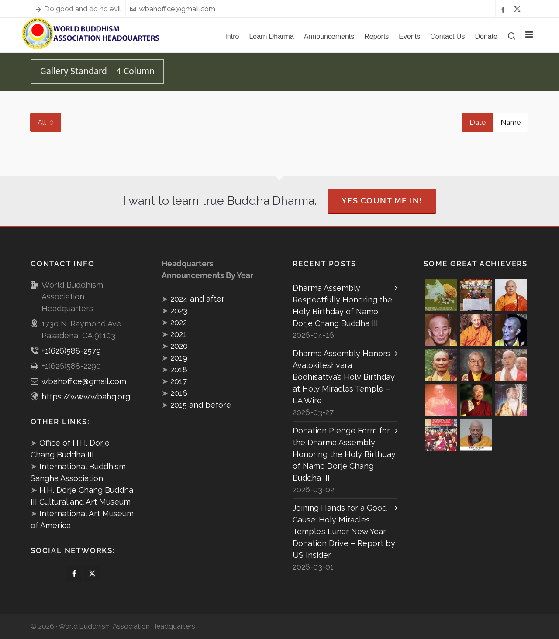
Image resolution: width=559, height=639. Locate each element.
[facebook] (504, 9)
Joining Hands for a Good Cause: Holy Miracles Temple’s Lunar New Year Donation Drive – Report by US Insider (344, 531)
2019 (178, 357)
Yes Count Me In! (382, 200)
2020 (179, 345)
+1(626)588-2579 (71, 350)
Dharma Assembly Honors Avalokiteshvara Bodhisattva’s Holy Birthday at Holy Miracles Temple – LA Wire (344, 377)
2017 (178, 381)
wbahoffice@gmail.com (172, 8)
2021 (178, 334)
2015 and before (200, 404)
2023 (178, 310)
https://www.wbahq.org (85, 396)
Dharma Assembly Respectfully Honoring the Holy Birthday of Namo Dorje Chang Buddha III (342, 305)
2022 (178, 322)
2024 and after (197, 298)
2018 (178, 369)
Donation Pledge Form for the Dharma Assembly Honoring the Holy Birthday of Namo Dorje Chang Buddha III (344, 454)
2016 (178, 393)
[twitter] (519, 9)
